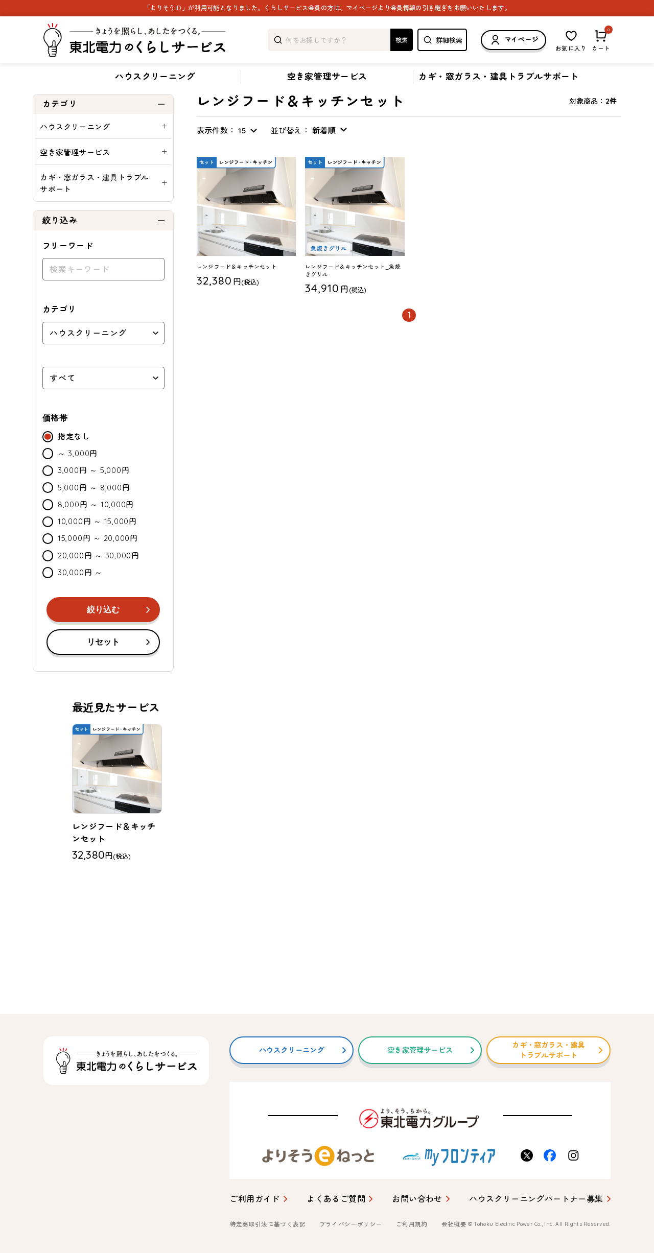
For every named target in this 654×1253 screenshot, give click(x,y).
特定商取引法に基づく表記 (267, 1224)
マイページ (513, 40)
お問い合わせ (417, 1199)
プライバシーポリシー (351, 1224)
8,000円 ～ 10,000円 (96, 531)
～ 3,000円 (78, 480)
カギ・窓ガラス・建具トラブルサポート (498, 76)
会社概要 (454, 1224)
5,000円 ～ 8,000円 (94, 514)
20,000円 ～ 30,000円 (98, 582)
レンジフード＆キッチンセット (235, 100)
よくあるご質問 (336, 1199)
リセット (103, 668)
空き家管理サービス (327, 76)
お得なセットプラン (155, 100)
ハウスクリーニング (155, 76)
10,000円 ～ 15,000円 (97, 548)
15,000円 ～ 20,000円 (98, 565)
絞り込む (103, 636)
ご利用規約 (412, 1224)
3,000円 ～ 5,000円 (93, 497)
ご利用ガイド (254, 1199)
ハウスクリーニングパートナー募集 (536, 1199)
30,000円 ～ (80, 599)
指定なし (74, 463)
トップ (42, 100)
